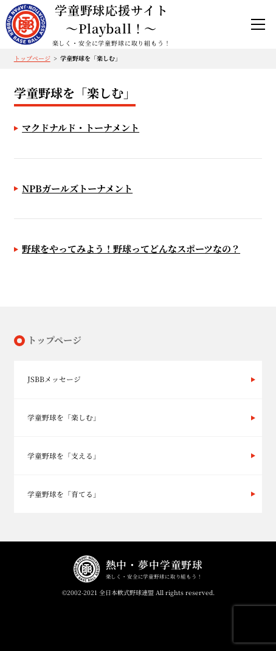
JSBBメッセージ (54, 379)
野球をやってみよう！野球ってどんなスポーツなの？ (131, 248)
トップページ (32, 58)
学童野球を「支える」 (63, 455)
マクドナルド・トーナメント (80, 127)
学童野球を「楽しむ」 (63, 417)
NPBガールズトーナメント (77, 188)
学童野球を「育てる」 (63, 494)
